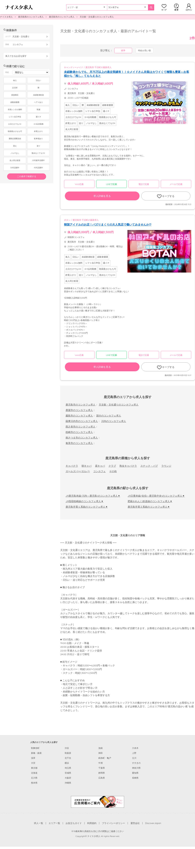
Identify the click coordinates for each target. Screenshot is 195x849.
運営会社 (135, 823)
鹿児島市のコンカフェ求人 (61, 16)
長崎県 (135, 777)
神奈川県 (136, 768)
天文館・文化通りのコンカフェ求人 (97, 16)
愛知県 (135, 773)
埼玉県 (68, 768)
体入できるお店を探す (16, 56)
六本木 (135, 748)
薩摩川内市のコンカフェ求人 (82, 421)
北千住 (68, 758)
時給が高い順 (144, 50)
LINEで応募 (111, 184)
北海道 (34, 773)
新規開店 (14, 95)
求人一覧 (38, 823)
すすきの (136, 763)
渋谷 (67, 748)
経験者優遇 (14, 102)
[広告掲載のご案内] (97, 801)
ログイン (188, 7)
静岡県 (101, 773)
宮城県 (68, 773)
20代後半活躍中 (38, 160)
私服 (38, 109)
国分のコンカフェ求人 (108, 415)
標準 (123, 50)
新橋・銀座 (36, 753)
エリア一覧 (54, 823)
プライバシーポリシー (113, 823)
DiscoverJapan (153, 823)
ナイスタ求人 (6, 16)
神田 (100, 753)
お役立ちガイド (74, 823)
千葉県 (101, 768)
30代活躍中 (14, 168)
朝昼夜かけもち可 (15, 131)
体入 (15, 80)
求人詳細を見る (102, 196)
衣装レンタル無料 (15, 109)
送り (38, 146)
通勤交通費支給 (15, 138)
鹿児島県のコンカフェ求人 (31, 16)
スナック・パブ (149, 465)
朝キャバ (86, 465)
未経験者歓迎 (38, 95)
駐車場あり (38, 138)
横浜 (67, 763)
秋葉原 (68, 753)
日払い (38, 80)
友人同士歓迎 (15, 160)
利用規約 (91, 823)
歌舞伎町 (35, 748)
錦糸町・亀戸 (104, 758)
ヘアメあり (38, 102)
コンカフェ (99, 471)
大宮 (33, 763)
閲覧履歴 (176, 7)
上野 (134, 753)
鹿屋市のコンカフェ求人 (79, 410)
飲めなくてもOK (38, 153)
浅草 (33, 758)
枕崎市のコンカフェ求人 (79, 432)
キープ (164, 7)
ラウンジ (166, 465)
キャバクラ (72, 465)
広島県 (101, 777)
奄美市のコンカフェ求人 (79, 443)
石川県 (34, 777)
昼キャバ (100, 465)
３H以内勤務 (38, 124)
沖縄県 (68, 782)
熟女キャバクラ (128, 465)
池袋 (100, 748)
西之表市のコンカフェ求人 (80, 426)
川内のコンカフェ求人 (113, 421)
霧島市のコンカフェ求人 (79, 415)
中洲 (100, 763)
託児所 (15, 88)
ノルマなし (14, 153)
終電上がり (38, 131)
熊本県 (34, 782)
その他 (113, 471)
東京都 (34, 768)
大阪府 (68, 777)
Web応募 (79, 184)
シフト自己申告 (15, 117)
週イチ (38, 117)
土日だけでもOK (14, 124)
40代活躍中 (38, 168)
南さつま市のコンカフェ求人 (82, 437)
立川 (134, 758)
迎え (15, 146)
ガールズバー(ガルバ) (78, 471)
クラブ (112, 465)
